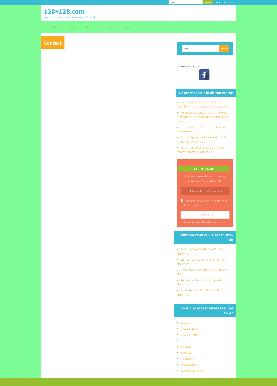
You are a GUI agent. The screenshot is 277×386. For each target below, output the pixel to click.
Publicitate (107, 27)
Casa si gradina (189, 328)
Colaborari (57, 27)
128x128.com (33, 382)
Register (228, 2)
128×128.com (64, 11)
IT (182, 340)
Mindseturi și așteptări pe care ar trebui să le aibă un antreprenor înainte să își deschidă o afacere (202, 117)
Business (186, 322)
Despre (90, 27)
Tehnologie (187, 358)
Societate (186, 352)
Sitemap (126, 27)
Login (218, 2)
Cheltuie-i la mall (190, 334)
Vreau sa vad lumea (192, 370)
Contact (74, 27)
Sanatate (186, 346)
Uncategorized (189, 364)
